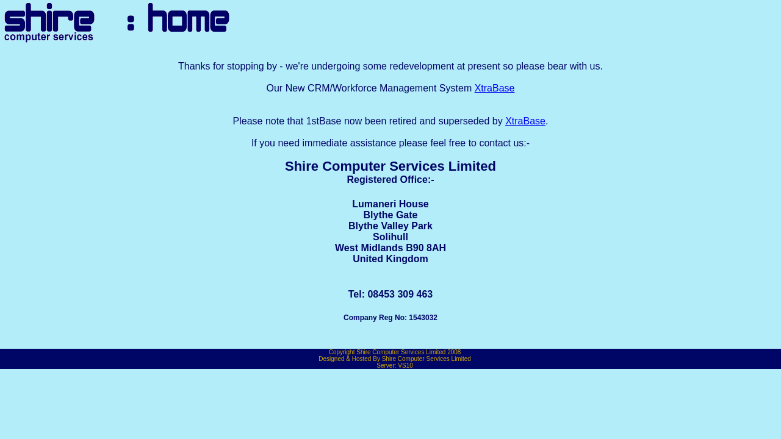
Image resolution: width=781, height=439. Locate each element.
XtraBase (495, 88)
